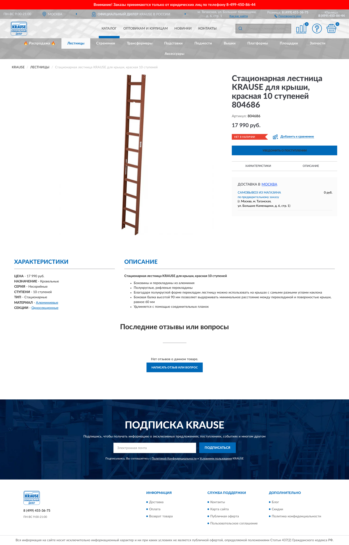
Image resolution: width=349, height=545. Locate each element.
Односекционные (44, 308)
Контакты (207, 28)
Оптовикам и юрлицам (145, 28)
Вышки (230, 43)
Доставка (156, 502)
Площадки (289, 43)
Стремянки (105, 43)
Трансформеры (139, 43)
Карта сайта (219, 509)
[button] (288, 15)
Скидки (277, 509)
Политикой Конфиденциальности (174, 458)
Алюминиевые (47, 302)
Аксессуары (174, 54)
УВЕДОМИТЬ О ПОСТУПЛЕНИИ (285, 150)
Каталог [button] (109, 28)
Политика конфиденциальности (296, 516)
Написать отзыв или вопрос (174, 367)
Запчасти (317, 43)
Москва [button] (269, 184)
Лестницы (75, 43)
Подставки (173, 43)
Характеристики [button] (258, 165)
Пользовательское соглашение (234, 523)
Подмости (203, 43)
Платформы (257, 43)
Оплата (154, 509)
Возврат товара (161, 516)
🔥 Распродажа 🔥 (40, 43)
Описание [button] (311, 165)
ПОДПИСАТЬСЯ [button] (217, 448)
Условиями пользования (216, 458)
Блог (275, 502)
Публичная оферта (224, 516)
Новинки (183, 28)
